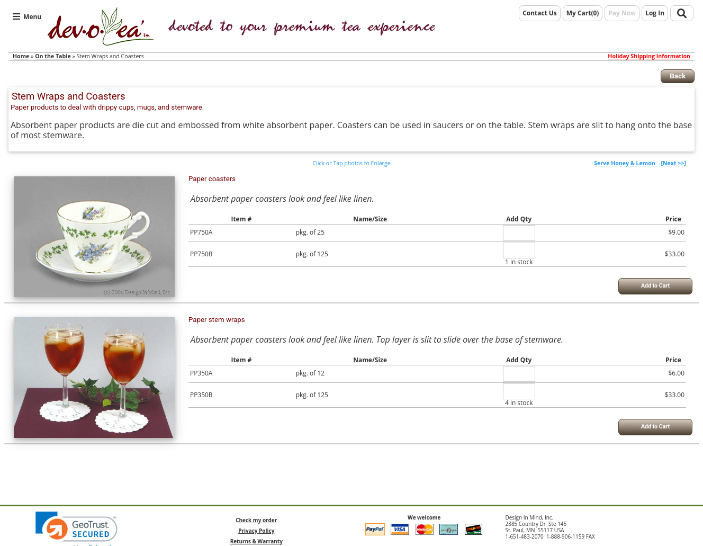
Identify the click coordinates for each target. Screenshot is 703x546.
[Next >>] (640, 163)
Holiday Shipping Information (649, 56)
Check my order (256, 520)
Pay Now (622, 12)
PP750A (201, 232)
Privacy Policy (256, 530)
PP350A (201, 373)
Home (21, 56)
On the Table (53, 56)
